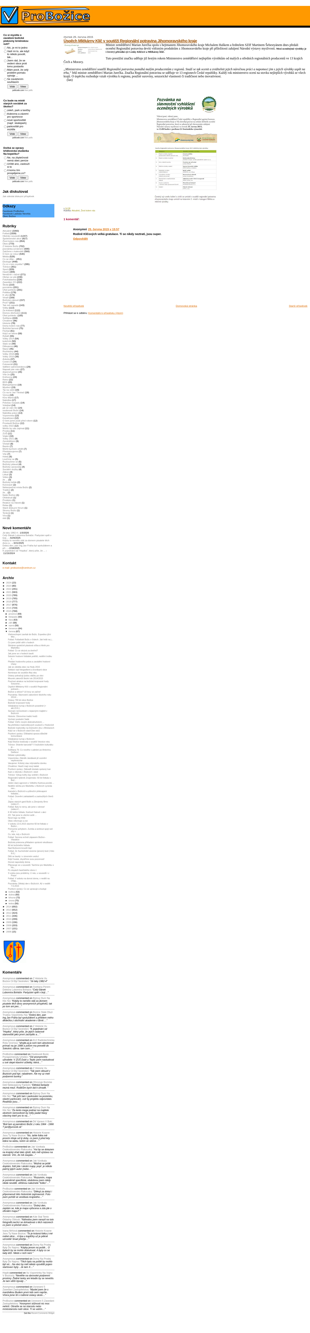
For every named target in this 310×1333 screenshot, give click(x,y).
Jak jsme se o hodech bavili (20, 653)
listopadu (13, 617)
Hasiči (6, 272)
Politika (6, 292)
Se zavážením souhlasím (15, 80)
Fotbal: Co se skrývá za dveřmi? (23, 650)
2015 (9, 611)
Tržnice (6, 266)
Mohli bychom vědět (13, 448)
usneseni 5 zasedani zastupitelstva (24, 1288)
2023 (9, 585)
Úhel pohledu (9, 289)
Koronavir (7, 484)
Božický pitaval (10, 464)
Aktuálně (75, 211)
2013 (9, 909)
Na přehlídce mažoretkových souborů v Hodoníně (31, 725)
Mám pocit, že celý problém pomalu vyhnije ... (17, 72)
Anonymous (9, 978)
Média (6, 256)
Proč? (6, 302)
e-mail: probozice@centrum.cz (19, 567)
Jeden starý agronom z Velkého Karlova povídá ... (31, 783)
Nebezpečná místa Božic (15, 487)
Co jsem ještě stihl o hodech (21, 642)
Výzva (6, 395)
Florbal (6, 331)
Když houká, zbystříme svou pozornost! (26, 859)
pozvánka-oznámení (13, 248)
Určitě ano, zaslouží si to (18, 165)
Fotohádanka (9, 279)
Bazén (6, 446)
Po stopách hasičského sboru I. (22, 870)
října (11, 620)
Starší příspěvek (298, 305)
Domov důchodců (12, 313)
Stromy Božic (9, 510)
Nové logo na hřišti (16, 818)
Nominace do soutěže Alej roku (22, 672)
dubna (12, 894)
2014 (9, 906)
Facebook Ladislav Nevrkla (16, 213)
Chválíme (7, 320)
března (12, 897)
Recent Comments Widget (42, 1313)
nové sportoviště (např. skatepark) (16, 122)
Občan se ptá (9, 277)
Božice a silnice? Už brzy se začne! (24, 692)
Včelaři (6, 443)
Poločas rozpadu (11, 402)
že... (5, 492)
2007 (9, 928)
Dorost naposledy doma (19, 862)
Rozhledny (8, 351)
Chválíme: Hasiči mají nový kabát (23, 766)
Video (6, 477)
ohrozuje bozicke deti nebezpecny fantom (27, 1083)
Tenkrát (6, 513)
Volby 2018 (8, 354)
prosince (13, 614)
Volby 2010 (8, 356)
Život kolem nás (88, 211)
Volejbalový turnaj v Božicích (21, 739)
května (12, 892)
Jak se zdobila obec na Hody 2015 (24, 667)
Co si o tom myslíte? (13, 264)
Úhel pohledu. (10, 315)
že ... (5, 479)
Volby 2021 (8, 438)
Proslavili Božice (11, 423)
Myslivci (7, 387)
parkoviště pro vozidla (15, 128)
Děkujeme (8, 346)
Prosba (6, 431)
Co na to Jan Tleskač (13, 392)
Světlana (7, 318)
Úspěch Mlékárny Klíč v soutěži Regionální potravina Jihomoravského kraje (130, 40)
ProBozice (8, 1188)
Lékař (5, 474)
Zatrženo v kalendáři (13, 251)
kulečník (7, 341)
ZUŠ (5, 433)
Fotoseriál (8, 364)
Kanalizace (8, 418)
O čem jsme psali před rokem (18, 420)
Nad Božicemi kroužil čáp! (20, 848)
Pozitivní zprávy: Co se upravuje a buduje (27, 889)
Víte (5, 454)
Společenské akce (12, 238)
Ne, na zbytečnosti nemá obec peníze (17, 159)
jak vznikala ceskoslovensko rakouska (24, 1148)
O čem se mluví (11, 254)
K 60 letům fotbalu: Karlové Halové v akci (27, 812)
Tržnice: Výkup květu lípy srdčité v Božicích (28, 775)
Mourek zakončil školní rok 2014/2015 (25, 678)
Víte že (6, 374)
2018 (9, 601)
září (11, 623)
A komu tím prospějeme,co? (16, 172)
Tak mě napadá (10, 305)
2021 (9, 592)
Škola (5, 284)
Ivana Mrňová (10, 1230)
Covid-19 (7, 361)
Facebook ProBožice (13, 211)
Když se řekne (10, 333)
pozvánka (7, 287)
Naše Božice (9, 495)
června (12, 631)
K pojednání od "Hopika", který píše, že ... (24, 550)
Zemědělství (9, 441)
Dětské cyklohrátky (17, 755)
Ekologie (7, 261)
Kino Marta (8, 397)
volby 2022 (8, 425)
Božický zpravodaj (12, 466)
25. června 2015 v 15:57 (103, 229)
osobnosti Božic (11, 410)
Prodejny (7, 500)
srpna (12, 625)
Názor (6, 348)
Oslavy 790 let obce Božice (20, 700)
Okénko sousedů (11, 236)
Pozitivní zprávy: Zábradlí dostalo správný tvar (29, 769)
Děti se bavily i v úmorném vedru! (23, 856)
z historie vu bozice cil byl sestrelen (25, 980)
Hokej (6, 456)
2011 (9, 916)
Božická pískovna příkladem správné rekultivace (30, 842)
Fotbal (6, 233)
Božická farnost (10, 328)
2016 (9, 608)
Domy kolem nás (11, 325)
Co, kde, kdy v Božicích (19, 834)
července (13, 628)
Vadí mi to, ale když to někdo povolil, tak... (18, 54)
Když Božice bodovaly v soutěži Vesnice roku (29, 741)
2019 (9, 598)
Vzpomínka (8, 415)
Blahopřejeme (10, 384)
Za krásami (8, 310)
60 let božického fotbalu (19, 845)
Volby (5, 307)
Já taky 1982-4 (10, 532)
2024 (9, 582)
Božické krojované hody (19, 703)
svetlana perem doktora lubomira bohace (26, 988)
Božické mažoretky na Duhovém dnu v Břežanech (31, 728)
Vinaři (6, 297)
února (12, 900)
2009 (9, 922)
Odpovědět (80, 238)
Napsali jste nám (11, 369)
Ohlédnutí (8, 497)
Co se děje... (9, 259)
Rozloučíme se (10, 461)
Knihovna (7, 377)
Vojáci (6, 436)
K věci (6, 295)
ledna (12, 903)
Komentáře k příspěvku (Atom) (105, 313)
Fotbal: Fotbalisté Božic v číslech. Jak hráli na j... (30, 639)
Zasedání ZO (9, 282)
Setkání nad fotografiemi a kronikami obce (27, 669)
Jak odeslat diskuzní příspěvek (18, 196)
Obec (5, 243)
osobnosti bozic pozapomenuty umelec (26, 1055)
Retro (5, 379)
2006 (9, 931)
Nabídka (7, 400)
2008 (9, 925)
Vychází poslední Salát (18, 719)
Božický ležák (10, 482)
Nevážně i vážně (11, 274)
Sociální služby (10, 469)
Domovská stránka (186, 305)
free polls (29, 90)
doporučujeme (10, 372)
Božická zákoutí (11, 300)
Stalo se (7, 343)
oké (4, 518)
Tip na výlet (8, 389)
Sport (5, 269)
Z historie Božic (10, 246)
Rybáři (6, 336)
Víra (5, 515)
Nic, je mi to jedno (17, 47)
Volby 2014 (8, 338)
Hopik (6, 1272)
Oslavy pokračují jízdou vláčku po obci (25, 675)
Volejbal (7, 405)
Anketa (6, 359)
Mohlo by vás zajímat (13, 428)
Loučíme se (9, 459)
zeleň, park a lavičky (18, 110)
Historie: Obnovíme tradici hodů (22, 716)
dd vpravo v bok (42, 1121)
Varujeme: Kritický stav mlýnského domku (27, 763)
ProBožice (8, 1054)
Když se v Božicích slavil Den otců (24, 730)
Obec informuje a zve (18, 821)
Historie (6, 323)
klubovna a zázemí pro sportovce (17, 115)
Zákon (6, 472)
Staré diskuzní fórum (13, 507)
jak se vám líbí (10, 407)
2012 (9, 913)
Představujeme (10, 451)
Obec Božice (9, 216)
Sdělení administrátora (14, 366)
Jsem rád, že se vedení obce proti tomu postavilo (17, 63)
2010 (9, 919)
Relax (6, 505)
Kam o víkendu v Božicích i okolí (23, 772)
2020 (9, 595)
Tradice (6, 490)
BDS (5, 382)
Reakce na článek (12, 502)
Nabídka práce (10, 413)
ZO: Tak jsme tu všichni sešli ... (22, 815)
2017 (9, 604)
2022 (9, 589)
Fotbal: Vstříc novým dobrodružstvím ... (26, 722)
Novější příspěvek (73, 305)
